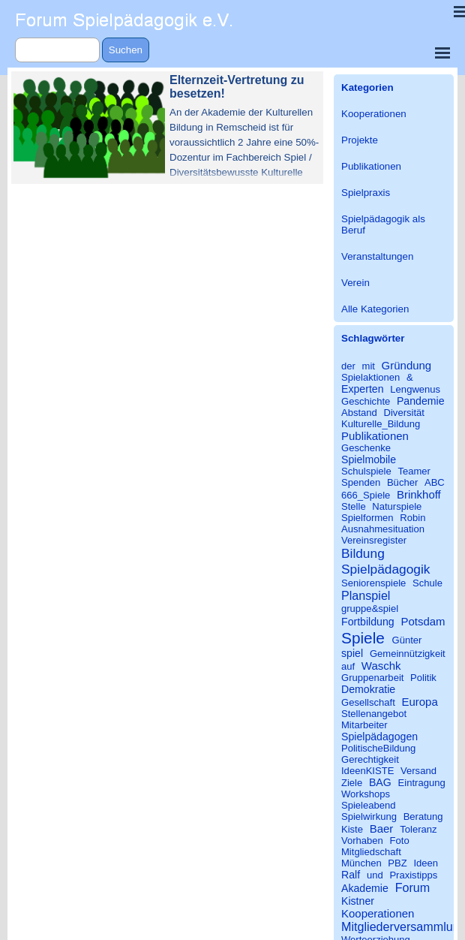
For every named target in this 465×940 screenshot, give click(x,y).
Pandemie (421, 401)
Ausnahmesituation (382, 529)
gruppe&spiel (369, 608)
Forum (412, 887)
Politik (423, 677)
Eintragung (422, 782)
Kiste (352, 829)
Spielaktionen (370, 377)
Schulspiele (366, 471)
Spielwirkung (369, 816)
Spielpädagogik (385, 569)
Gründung (407, 365)
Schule (427, 583)
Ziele (351, 782)
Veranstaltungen (377, 256)
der (348, 366)
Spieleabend (368, 805)
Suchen (125, 50)
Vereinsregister (373, 540)
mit (368, 366)
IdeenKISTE (367, 770)
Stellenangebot (373, 713)
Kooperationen (373, 113)
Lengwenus (415, 389)
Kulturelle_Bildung (380, 423)
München (361, 863)
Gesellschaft (368, 702)
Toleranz (418, 829)
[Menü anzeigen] (442, 52)
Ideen (425, 863)
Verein (355, 282)
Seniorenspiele (373, 583)
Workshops (365, 794)
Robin (412, 517)
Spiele (363, 637)
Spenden (360, 482)
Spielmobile (368, 459)
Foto (400, 840)
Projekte (359, 140)
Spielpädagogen (379, 737)
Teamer (414, 471)
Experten (362, 389)
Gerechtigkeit (370, 759)
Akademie (364, 888)
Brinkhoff (419, 494)
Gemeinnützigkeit (408, 653)
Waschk (381, 665)
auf (348, 666)
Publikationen (371, 166)
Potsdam (422, 621)
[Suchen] (57, 50)
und (375, 875)
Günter (407, 640)
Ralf (350, 875)
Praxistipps (413, 875)
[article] (167, 127)
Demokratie (368, 689)
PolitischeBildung (378, 748)
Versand (418, 770)
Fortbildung (367, 622)
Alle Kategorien (375, 309)
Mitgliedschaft (371, 851)
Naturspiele (397, 506)
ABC (434, 482)
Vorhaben (362, 840)
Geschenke (366, 447)
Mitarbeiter (364, 725)
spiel (352, 653)
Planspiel (365, 595)
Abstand (359, 412)
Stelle (353, 506)
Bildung (363, 553)
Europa (419, 701)
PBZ (397, 863)
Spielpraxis (365, 192)
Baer (382, 828)
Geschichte (365, 401)
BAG (380, 782)
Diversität (404, 412)
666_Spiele (365, 495)
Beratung (423, 816)
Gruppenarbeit (372, 677)
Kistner (357, 901)
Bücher (402, 482)
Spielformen (367, 517)
